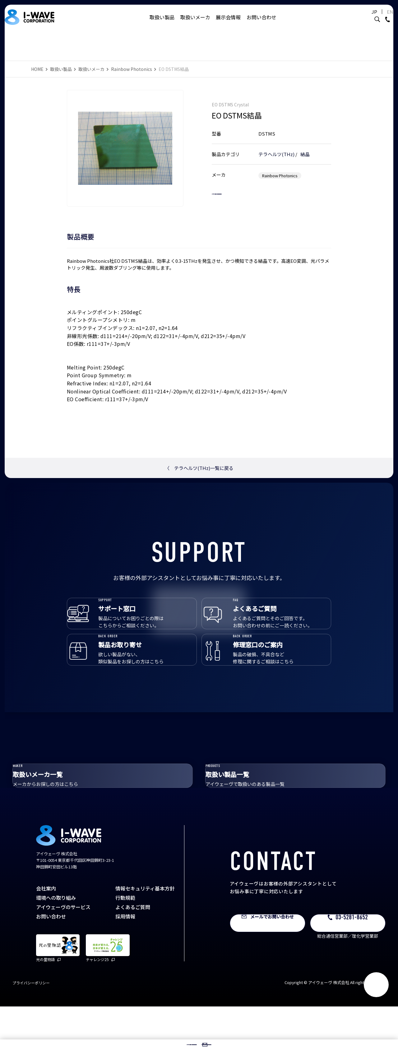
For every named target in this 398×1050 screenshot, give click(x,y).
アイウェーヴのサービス (63, 950)
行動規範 (125, 941)
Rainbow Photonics (131, 69)
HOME (37, 69)
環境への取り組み (56, 941)
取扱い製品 (162, 23)
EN (380, 18)
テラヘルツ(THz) (276, 147)
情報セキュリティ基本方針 (145, 931)
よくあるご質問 (132, 950)
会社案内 (46, 931)
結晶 (305, 147)
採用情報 (125, 959)
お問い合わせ (261, 23)
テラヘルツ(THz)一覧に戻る (199, 468)
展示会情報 (228, 23)
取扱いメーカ (195, 23)
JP (365, 18)
